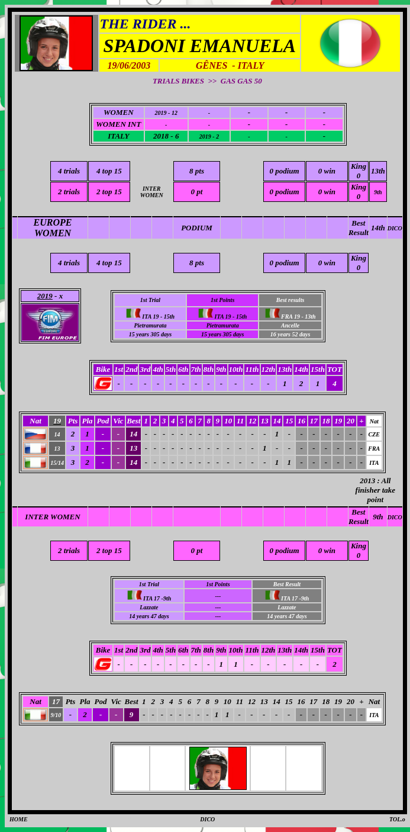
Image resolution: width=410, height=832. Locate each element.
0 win (326, 170)
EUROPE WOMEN (53, 227)
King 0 (358, 171)
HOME (18, 819)
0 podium (284, 170)
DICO (395, 228)
